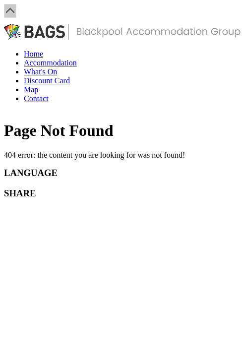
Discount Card (47, 80)
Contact (36, 98)
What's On (40, 71)
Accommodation (50, 63)
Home (33, 54)
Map (31, 89)
